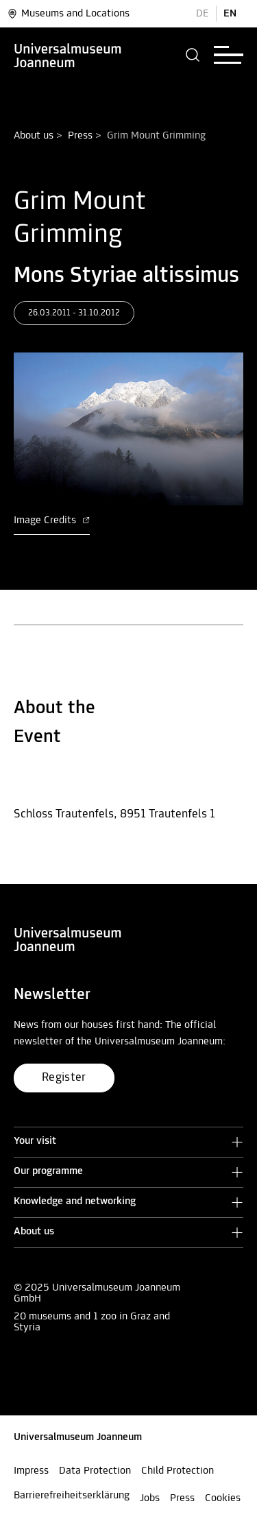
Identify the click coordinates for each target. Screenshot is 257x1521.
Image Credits (52, 520)
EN (229, 13)
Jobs (150, 1498)
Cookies (223, 1498)
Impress (31, 1470)
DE (202, 13)
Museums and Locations (68, 13)
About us (33, 135)
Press (80, 135)
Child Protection (177, 1470)
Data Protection (95, 1470)
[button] (193, 54)
